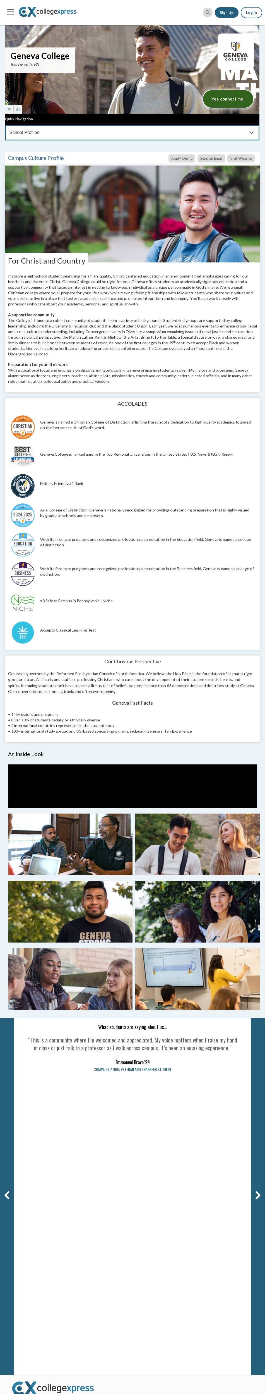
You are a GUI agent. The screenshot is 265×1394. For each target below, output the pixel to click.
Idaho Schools (150, 1314)
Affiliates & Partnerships (33, 1268)
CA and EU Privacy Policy (74, 1167)
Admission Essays (217, 1237)
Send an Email (211, 158)
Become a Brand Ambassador (36, 1276)
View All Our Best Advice (224, 1317)
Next (254, 1021)
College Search (88, 1235)
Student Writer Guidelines (35, 1291)
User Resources (89, 1328)
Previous (6, 1021)
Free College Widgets (94, 1320)
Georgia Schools (152, 1299)
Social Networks (25, 1260)
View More (146, 1321)
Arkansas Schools (153, 1252)
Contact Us (21, 1230)
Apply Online (181, 158)
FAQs (15, 1245)
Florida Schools (151, 1291)
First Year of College (220, 1309)
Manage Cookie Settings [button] (143, 1167)
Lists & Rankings (89, 1266)
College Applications (220, 1230)
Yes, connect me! (228, 98)
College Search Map (92, 1243)
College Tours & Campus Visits (223, 1248)
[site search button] (208, 12)
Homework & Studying (221, 1294)
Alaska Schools (151, 1237)
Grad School (85, 1282)
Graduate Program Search (98, 1289)
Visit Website (241, 158)
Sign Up (226, 12)
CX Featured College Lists (98, 1274)
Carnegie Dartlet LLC (53, 1162)
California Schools (154, 1260)
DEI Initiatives (23, 1252)
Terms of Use (21, 1167)
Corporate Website (28, 1299)
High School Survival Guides (226, 1302)
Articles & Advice (90, 1258)
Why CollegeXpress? (29, 1237)
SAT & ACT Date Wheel (95, 1312)
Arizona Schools (152, 1245)
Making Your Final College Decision (224, 1284)
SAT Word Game (89, 1304)
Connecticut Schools (156, 1276)
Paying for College (218, 1273)
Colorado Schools (153, 1268)
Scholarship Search (92, 1251)
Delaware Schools (154, 1283)
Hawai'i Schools (152, 1306)
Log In (251, 12)
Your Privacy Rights (108, 1167)
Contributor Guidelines (32, 1283)
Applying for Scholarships (224, 1258)
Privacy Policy (43, 1167)
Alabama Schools (153, 1230)
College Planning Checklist (98, 1297)
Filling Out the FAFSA (220, 1266)
